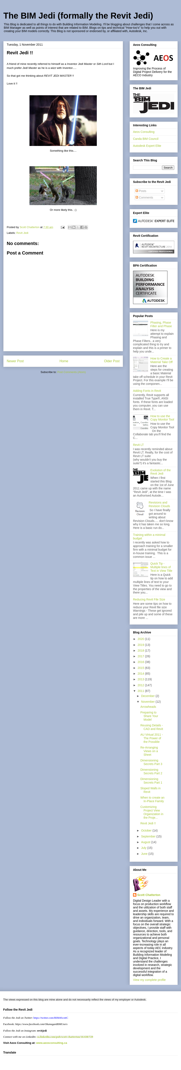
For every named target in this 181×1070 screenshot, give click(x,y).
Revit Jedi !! (148, 823)
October (146, 830)
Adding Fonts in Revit (147, 390)
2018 (141, 650)
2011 (141, 691)
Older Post (112, 361)
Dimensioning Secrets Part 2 (151, 771)
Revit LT (138, 445)
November (148, 701)
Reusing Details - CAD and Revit (151, 727)
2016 (141, 662)
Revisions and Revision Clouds (159, 504)
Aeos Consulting (143, 131)
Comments (144, 197)
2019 (141, 645)
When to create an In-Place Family (152, 799)
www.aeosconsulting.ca (51, 1042)
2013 (141, 679)
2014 (141, 673)
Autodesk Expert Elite (147, 145)
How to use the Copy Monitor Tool (162, 417)
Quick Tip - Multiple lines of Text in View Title (161, 567)
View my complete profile (149, 980)
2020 (141, 639)
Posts (141, 191)
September (148, 836)
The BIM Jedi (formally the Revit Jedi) (78, 15)
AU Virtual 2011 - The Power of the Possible (151, 738)
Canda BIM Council (145, 138)
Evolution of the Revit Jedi (160, 471)
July (144, 847)
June (144, 853)
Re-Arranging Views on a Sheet (149, 751)
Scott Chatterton (148, 895)
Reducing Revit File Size (149, 599)
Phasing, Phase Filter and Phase (161, 324)
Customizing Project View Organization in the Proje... (151, 812)
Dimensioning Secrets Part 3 (151, 762)
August (146, 842)
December (148, 696)
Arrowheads (148, 706)
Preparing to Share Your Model (149, 716)
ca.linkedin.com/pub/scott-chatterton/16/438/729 (65, 1036)
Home (64, 361)
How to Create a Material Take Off (161, 360)
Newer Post (15, 361)
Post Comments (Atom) (71, 372)
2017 (141, 656)
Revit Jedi (22, 232)
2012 (141, 685)
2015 (141, 668)
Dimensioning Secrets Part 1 (151, 780)
